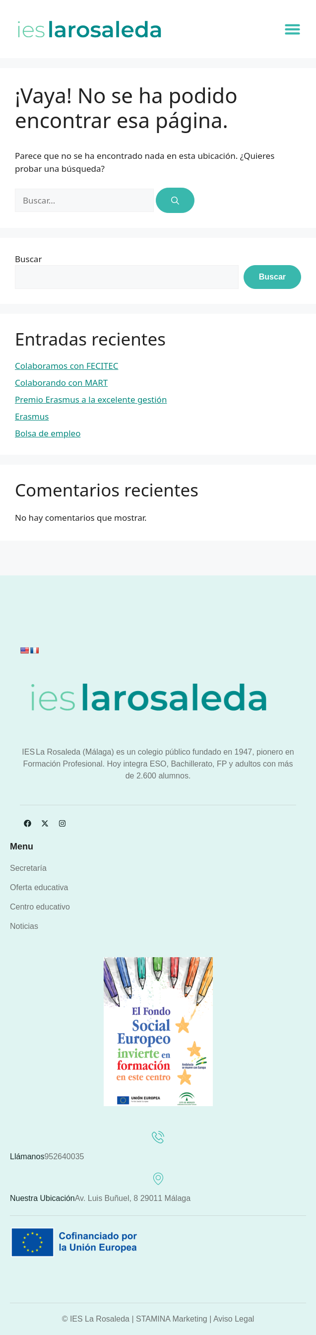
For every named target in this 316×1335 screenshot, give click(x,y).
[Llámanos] (158, 1137)
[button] (292, 29)
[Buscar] (175, 200)
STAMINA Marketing (171, 1319)
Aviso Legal (233, 1319)
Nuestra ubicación (42, 1198)
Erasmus (32, 416)
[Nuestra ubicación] (158, 1179)
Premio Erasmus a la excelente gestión (91, 399)
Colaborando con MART (61, 382)
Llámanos (27, 1156)
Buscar (28, 259)
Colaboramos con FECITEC (66, 365)
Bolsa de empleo (47, 433)
